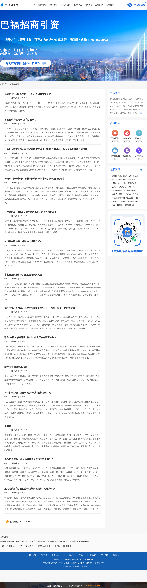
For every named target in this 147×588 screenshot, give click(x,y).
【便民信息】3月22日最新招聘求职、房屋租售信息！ (30, 212)
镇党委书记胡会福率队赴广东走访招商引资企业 (27, 94)
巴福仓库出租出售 (45, 546)
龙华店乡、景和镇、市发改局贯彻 (125, 201)
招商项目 (89, 5)
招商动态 (78, 5)
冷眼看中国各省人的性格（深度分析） (23, 241)
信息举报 (76, 566)
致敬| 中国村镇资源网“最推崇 (123, 205)
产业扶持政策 (65, 5)
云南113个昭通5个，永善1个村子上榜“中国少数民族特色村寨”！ (36, 178)
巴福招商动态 (14, 84)
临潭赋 (7, 426)
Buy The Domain (64, 566)
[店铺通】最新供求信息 (15, 367)
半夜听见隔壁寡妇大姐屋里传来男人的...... (25, 274)
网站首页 (32, 555)
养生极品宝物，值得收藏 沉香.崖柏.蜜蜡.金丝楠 (27, 392)
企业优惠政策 (68, 555)
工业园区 (99, 5)
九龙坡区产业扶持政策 (79, 541)
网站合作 (85, 566)
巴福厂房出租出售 (26, 546)
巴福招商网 (4, 84)
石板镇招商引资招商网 (35, 541)
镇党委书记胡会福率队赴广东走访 (125, 176)
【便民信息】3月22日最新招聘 (124, 190)
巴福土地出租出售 (8, 546)
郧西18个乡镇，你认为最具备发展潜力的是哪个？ (28, 459)
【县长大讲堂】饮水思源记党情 (124, 183)
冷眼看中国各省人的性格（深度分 (125, 194)
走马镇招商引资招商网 (57, 541)
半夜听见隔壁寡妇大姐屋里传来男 (125, 198)
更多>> (142, 170)
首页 (33, 5)
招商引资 (42, 5)
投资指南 (53, 5)
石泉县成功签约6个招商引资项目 (20, 119)
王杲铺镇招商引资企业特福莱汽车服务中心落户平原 (29, 488)
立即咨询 (115, 141)
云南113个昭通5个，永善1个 (123, 187)
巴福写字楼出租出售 (64, 546)
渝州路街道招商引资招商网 (12, 541)
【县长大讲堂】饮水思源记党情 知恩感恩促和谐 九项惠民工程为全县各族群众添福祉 (45, 149)
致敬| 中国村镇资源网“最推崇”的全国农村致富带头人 (30, 337)
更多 (141, 113)
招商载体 (116, 555)
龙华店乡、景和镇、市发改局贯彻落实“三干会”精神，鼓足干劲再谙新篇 (39, 308)
